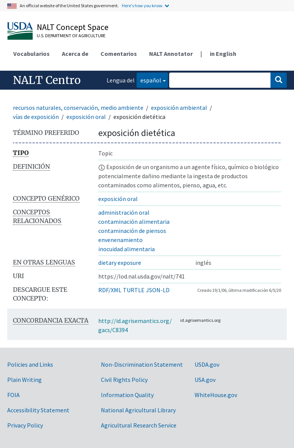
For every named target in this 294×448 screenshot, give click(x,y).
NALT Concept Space (72, 27)
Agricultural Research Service (138, 425)
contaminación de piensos (132, 230)
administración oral (123, 212)
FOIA (13, 395)
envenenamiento (120, 240)
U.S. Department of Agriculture (71, 35)
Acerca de (75, 53)
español (149, 79)
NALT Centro (47, 80)
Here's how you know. (143, 5)
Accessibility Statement (38, 410)
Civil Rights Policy (124, 379)
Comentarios (119, 53)
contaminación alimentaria (134, 221)
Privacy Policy (25, 425)
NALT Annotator (171, 53)
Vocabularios (31, 53)
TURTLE (134, 290)
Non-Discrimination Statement (142, 364)
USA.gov (205, 379)
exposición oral (86, 116)
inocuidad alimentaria (126, 249)
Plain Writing (24, 379)
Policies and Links (30, 364)
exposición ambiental (179, 107)
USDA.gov (207, 364)
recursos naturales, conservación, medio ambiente (78, 107)
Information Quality (127, 395)
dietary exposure (119, 262)
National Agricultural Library (138, 410)
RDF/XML (109, 290)
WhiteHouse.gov (216, 395)
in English (223, 53)
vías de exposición (36, 116)
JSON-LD (158, 290)
